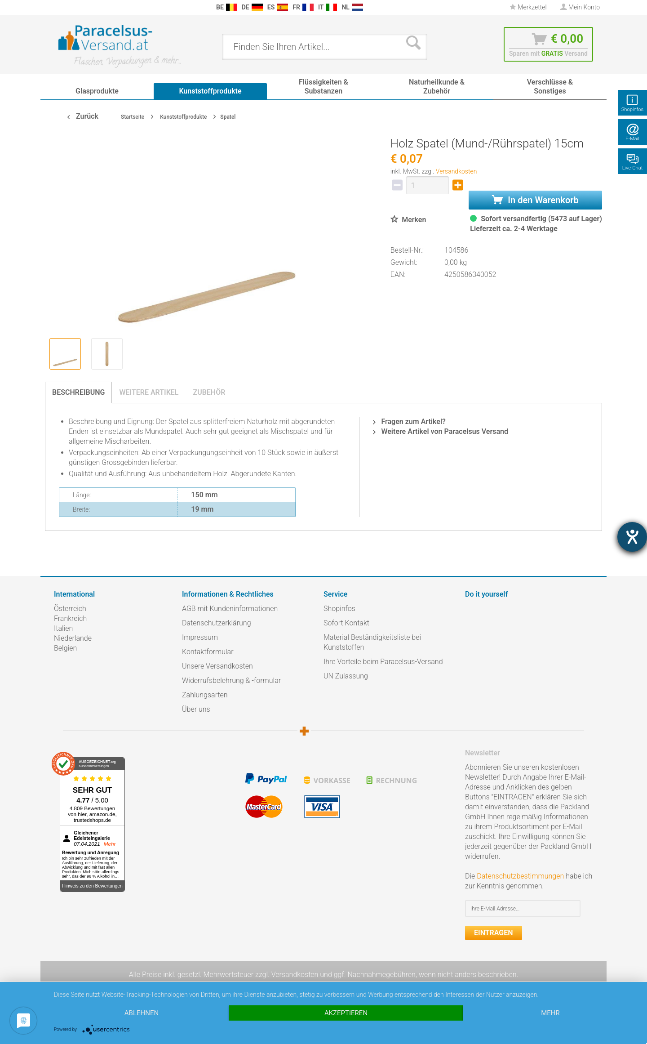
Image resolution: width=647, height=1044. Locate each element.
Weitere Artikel (148, 392)
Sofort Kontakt (346, 623)
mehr (550, 1013)
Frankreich (70, 618)
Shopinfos (339, 608)
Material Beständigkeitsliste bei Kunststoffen (372, 642)
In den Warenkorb (535, 200)
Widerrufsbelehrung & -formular (231, 680)
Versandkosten (456, 171)
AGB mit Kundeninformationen (230, 608)
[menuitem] (58, 7)
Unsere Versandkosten (217, 666)
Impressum (200, 637)
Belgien (65, 648)
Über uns (196, 709)
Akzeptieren (346, 1013)
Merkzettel (528, 7)
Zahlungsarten (205, 695)
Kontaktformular (208, 651)
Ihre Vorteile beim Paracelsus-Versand (383, 661)
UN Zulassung (346, 676)
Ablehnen (141, 1013)
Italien (63, 628)
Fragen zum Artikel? (409, 421)
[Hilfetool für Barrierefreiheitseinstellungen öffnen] (632, 537)
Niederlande (73, 638)
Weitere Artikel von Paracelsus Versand (440, 431)
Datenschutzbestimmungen (520, 876)
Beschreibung (78, 392)
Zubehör (209, 392)
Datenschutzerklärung (216, 623)
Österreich (70, 608)
